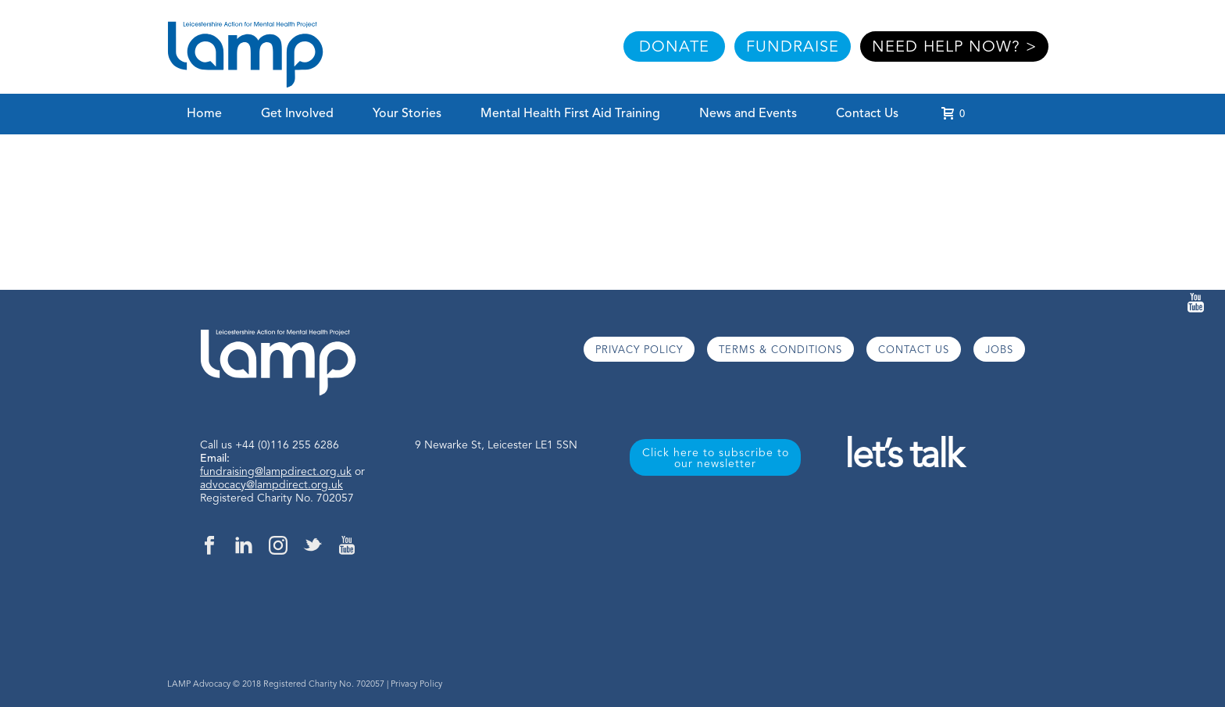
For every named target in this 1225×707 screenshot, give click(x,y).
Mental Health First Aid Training (570, 114)
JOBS (999, 350)
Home (204, 114)
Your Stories (407, 114)
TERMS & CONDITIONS (780, 350)
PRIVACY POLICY (639, 350)
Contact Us (867, 114)
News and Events (748, 114)
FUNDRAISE (792, 47)
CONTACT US (913, 350)
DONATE (674, 47)
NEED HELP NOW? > (954, 47)
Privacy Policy (416, 684)
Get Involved (297, 114)
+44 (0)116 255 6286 (287, 445)
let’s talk (903, 457)
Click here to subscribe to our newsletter (715, 459)
